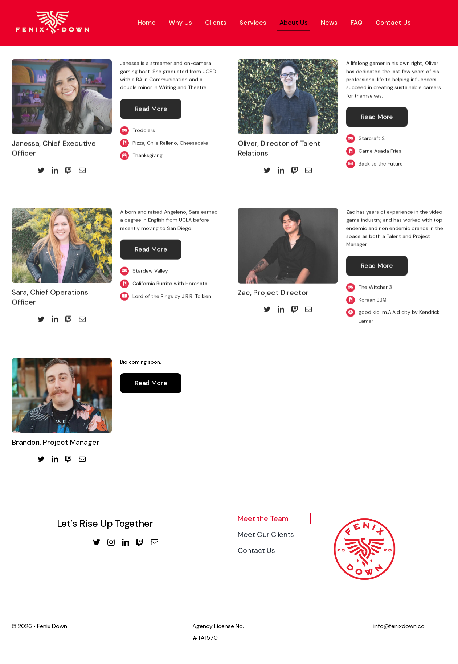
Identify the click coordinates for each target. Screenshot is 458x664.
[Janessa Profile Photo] (62, 61)
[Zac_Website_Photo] (288, 209)
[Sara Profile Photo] (62, 209)
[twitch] (68, 168)
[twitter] (41, 168)
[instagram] (111, 542)
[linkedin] (55, 168)
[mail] (82, 168)
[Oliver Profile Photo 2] (288, 61)
